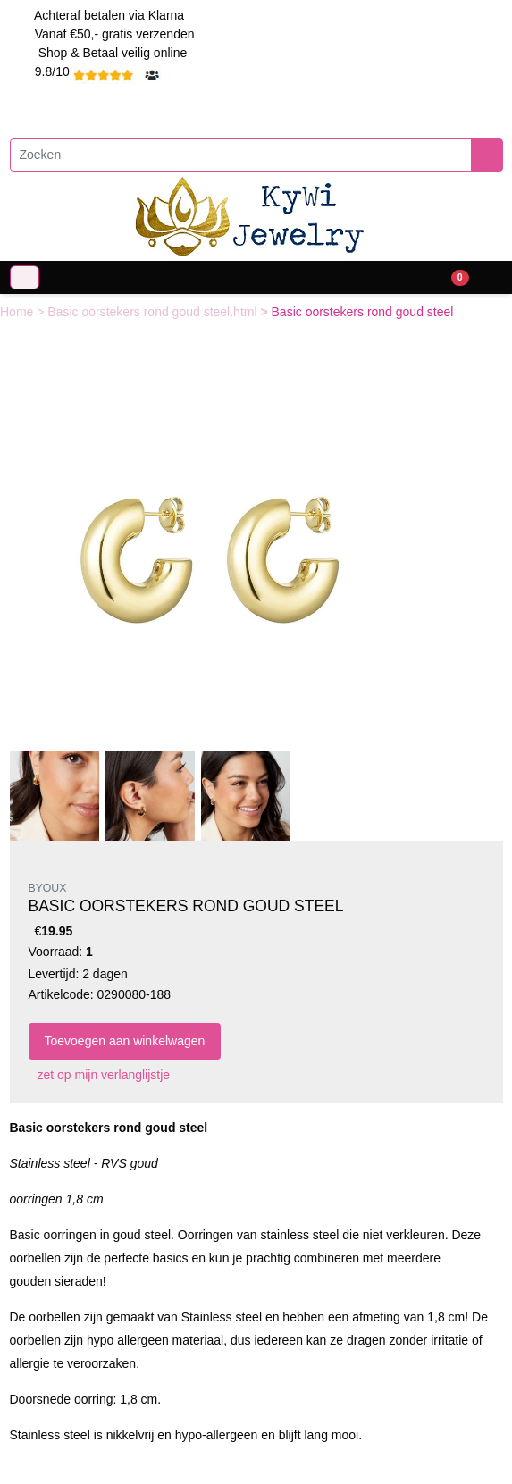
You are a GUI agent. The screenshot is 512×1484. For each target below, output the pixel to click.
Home (18, 312)
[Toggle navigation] (24, 277)
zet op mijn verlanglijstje (100, 1074)
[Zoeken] (241, 155)
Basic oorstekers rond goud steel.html (153, 312)
